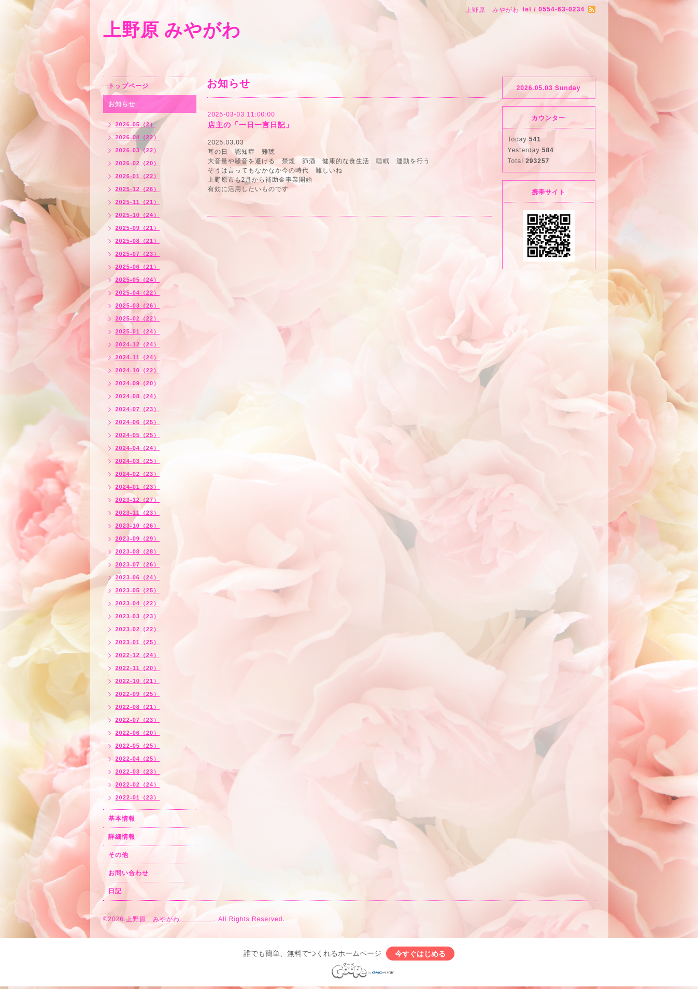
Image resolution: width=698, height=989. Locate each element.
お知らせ (121, 104)
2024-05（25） (138, 435)
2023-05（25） (138, 590)
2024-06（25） (138, 422)
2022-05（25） (138, 746)
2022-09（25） (138, 694)
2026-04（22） (138, 137)
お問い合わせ (128, 873)
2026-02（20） (138, 163)
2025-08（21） (138, 241)
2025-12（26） (138, 189)
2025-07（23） (138, 254)
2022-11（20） (138, 668)
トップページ (128, 86)
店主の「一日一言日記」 (250, 125)
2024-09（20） (138, 383)
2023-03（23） (138, 616)
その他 (118, 855)
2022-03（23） (138, 771)
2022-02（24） (138, 784)
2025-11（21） (138, 202)
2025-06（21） (138, 267)
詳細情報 (121, 836)
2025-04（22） (138, 292)
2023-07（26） (138, 564)
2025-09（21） (138, 228)
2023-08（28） (138, 551)
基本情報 (121, 818)
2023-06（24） (138, 577)
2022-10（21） (138, 681)
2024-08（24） (138, 396)
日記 (115, 891)
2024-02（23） (138, 474)
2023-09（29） (138, 538)
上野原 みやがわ (219, 30)
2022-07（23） (138, 720)
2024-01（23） (138, 487)
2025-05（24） (138, 280)
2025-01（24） (138, 331)
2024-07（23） (138, 409)
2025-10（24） (138, 215)
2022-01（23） (138, 797)
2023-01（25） (138, 642)
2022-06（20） (138, 733)
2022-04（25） (138, 758)
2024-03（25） (138, 461)
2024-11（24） (138, 357)
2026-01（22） (138, 176)
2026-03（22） (138, 150)
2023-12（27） (138, 500)
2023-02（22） (138, 629)
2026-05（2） (136, 124)
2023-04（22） (138, 603)
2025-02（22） (138, 318)
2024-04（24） (138, 448)
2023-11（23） (138, 513)
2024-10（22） (138, 370)
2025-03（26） (138, 305)
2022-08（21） (138, 707)
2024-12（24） (138, 344)
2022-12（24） (138, 655)
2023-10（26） (138, 525)
